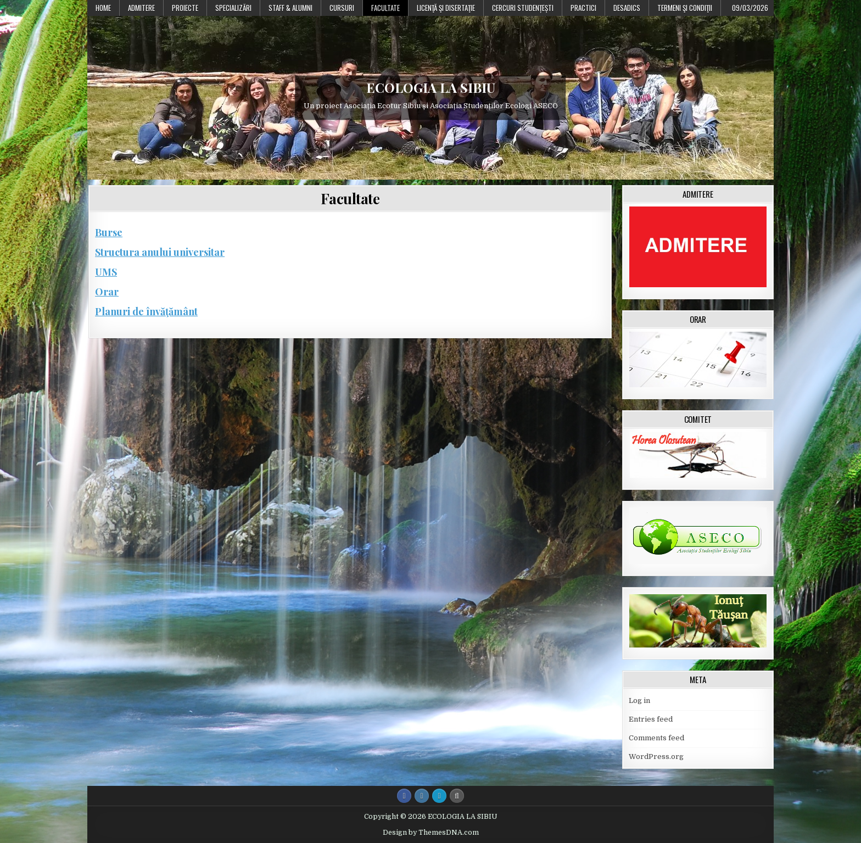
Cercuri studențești (523, 7)
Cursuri (341, 7)
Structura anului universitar (160, 252)
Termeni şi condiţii (684, 7)
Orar (107, 291)
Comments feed (656, 738)
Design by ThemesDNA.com (431, 832)
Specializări (233, 7)
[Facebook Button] (404, 796)
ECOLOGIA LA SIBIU (430, 87)
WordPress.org (656, 756)
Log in (639, 700)
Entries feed (651, 719)
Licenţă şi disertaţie (446, 7)
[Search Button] (457, 796)
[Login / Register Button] (439, 796)
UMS (106, 271)
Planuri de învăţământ (146, 311)
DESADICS (626, 7)
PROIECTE (185, 7)
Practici (583, 7)
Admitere (141, 7)
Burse (108, 232)
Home (103, 7)
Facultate (385, 7)
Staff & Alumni (290, 7)
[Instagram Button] (422, 796)
